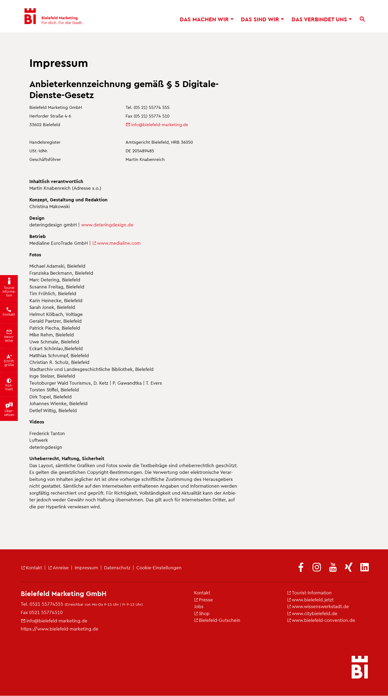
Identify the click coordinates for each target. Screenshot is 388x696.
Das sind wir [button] (262, 19)
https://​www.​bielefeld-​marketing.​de (59, 628)
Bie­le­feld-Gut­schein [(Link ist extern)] (217, 620)
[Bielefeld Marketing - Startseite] (53, 16)
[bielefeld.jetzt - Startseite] (360, 668)
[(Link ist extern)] (301, 567)
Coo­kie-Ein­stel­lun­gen (159, 567)
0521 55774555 (46, 604)
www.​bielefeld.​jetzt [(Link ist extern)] (310, 599)
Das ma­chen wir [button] (207, 19)
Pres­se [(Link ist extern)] (203, 599)
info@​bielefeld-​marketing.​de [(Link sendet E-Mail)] (157, 124)
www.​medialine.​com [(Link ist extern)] (116, 243)
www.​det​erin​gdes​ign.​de (107, 224)
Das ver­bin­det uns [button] (322, 19)
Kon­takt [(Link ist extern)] (31, 567)
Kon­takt (202, 592)
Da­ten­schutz (117, 567)
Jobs (198, 606)
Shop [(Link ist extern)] (202, 613)
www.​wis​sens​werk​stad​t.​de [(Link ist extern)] (318, 606)
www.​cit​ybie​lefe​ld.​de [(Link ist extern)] (312, 613)
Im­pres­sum (86, 567)
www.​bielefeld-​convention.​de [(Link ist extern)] (321, 620)
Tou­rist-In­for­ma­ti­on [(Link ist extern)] (309, 592)
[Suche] (362, 19)
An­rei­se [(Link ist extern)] (58, 567)
